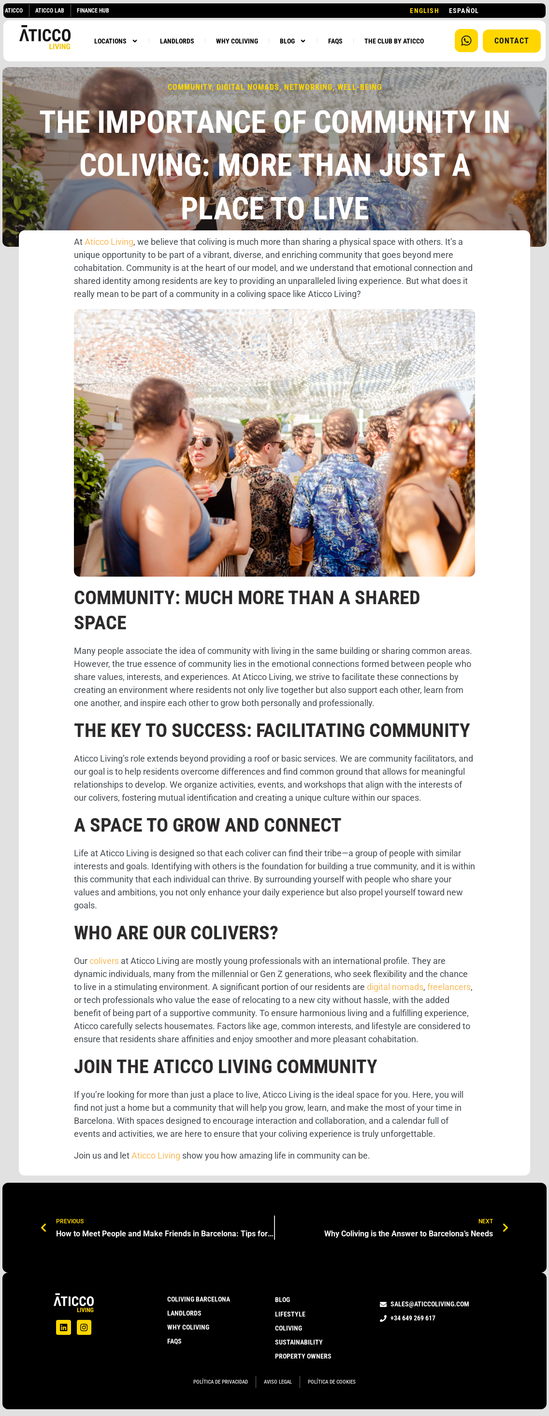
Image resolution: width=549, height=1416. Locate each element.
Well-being (359, 87)
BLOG (293, 41)
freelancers (449, 987)
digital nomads (248, 87)
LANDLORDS (177, 41)
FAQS (335, 41)
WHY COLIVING (237, 41)
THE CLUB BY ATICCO (394, 41)
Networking (308, 87)
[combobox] (424, 10)
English (424, 10)
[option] (464, 10)
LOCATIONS (116, 41)
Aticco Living (109, 242)
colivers (104, 961)
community (190, 87)
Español (464, 10)
